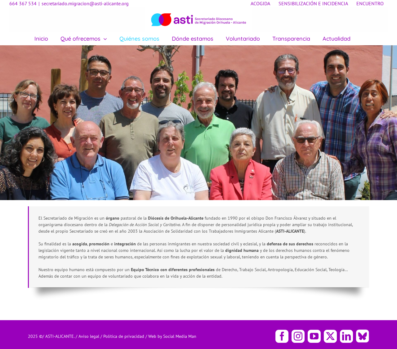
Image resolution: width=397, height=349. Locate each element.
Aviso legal (89, 336)
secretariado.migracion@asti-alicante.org (85, 3)
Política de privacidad (124, 336)
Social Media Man (179, 336)
